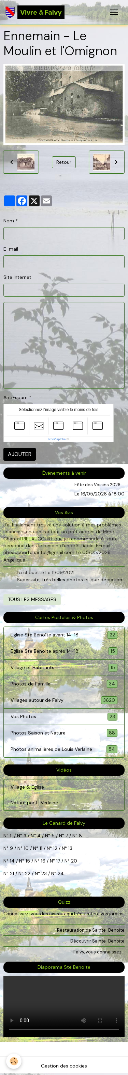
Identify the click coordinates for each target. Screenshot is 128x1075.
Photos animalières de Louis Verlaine (64, 749)
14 (12, 861)
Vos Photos (64, 717)
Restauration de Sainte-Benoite (91, 930)
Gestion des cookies (64, 1066)
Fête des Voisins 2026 (97, 485)
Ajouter (19, 454)
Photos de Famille (64, 684)
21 (12, 873)
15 (27, 861)
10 (26, 848)
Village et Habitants (64, 667)
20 (73, 861)
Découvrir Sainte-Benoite (97, 941)
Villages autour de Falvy (64, 700)
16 (43, 861)
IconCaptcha (57, 439)
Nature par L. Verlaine (34, 803)
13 (70, 848)
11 (40, 848)
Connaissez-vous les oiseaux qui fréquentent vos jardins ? (63, 916)
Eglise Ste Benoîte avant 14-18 (64, 635)
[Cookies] (14, 1061)
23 (44, 873)
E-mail (10, 249)
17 (58, 861)
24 (60, 873)
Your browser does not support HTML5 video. (64, 1006)
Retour (63, 162)
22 (27, 873)
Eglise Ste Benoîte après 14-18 (64, 651)
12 (56, 848)
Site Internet (17, 277)
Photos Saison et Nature (64, 733)
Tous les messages (32, 599)
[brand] (35, 12)
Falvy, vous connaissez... (99, 952)
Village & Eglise (27, 787)
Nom (8, 221)
